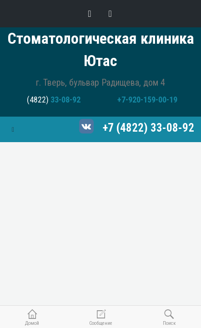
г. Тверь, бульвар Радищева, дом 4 (100, 82)
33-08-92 (65, 99)
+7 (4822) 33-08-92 (148, 127)
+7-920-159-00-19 (147, 99)
